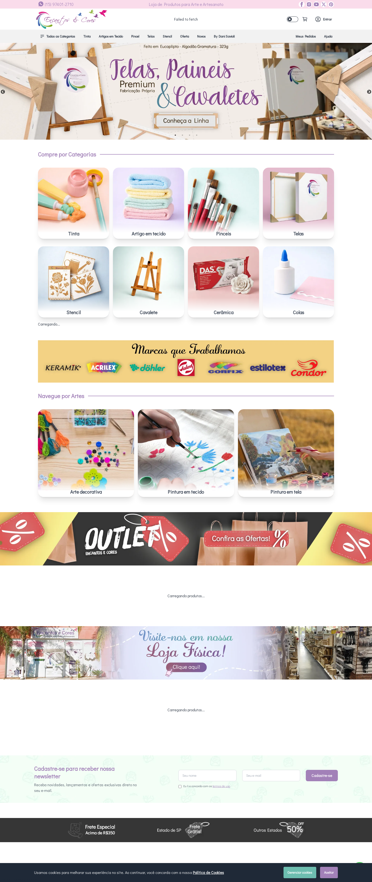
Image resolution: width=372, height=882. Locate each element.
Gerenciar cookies (300, 872)
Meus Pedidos (306, 36)
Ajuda (328, 36)
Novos (201, 36)
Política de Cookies (208, 872)
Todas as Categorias (57, 36)
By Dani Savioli (224, 36)
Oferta (184, 36)
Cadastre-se (322, 726)
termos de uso (221, 737)
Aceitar (329, 872)
